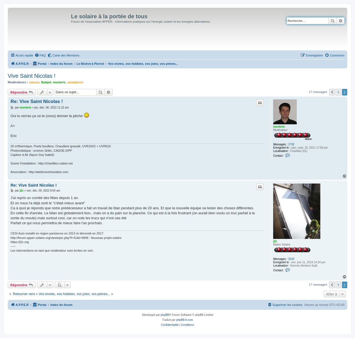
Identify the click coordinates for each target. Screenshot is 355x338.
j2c (275, 241)
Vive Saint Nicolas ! (31, 76)
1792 (291, 144)
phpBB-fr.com (184, 319)
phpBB (165, 314)
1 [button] (338, 92)
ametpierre (75, 82)
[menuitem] (40, 55)
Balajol (46, 82)
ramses (34, 82)
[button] (332, 92)
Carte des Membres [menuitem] (66, 55)
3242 (291, 258)
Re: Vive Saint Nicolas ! (37, 101)
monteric (59, 82)
